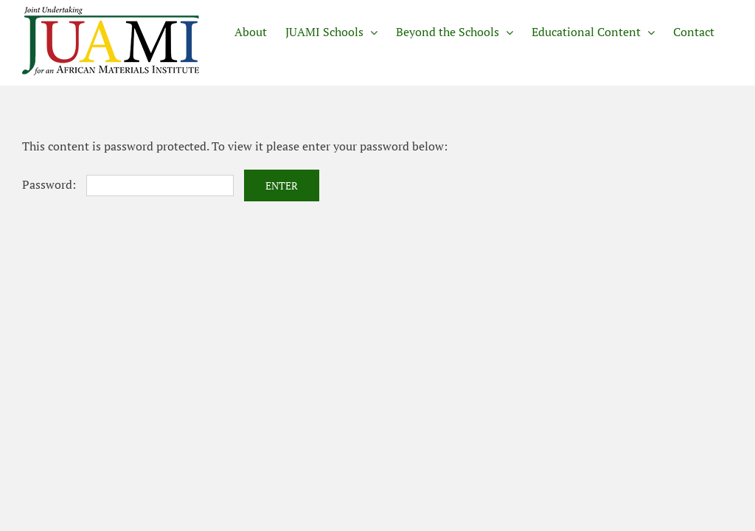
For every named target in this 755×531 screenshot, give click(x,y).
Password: (128, 184)
